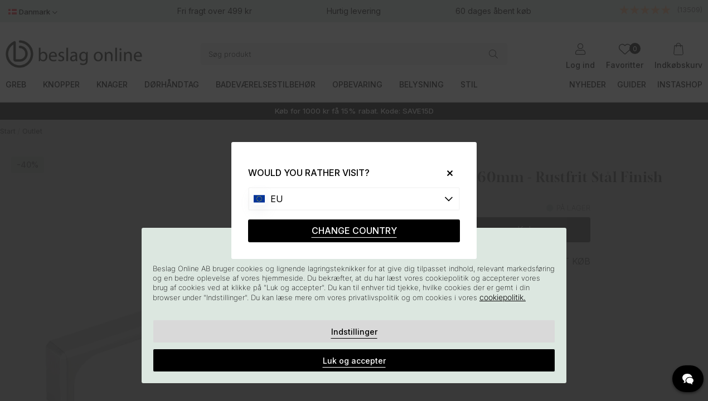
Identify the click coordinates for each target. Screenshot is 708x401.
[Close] (445, 173)
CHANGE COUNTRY (354, 230)
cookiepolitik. (502, 297)
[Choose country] (354, 199)
